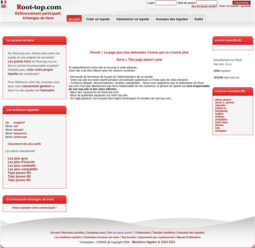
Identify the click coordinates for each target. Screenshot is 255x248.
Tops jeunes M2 (19, 176)
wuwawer (221, 130)
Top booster (128, 237)
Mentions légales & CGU (150, 242)
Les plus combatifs (22, 165)
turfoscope (20, 137)
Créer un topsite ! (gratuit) (235, 6)
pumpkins (221, 119)
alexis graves (223, 99)
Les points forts (19, 61)
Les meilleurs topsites (67, 237)
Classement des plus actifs (24, 144)
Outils (198, 19)
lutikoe (219, 113)
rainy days (221, 122)
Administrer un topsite (132, 19)
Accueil (74, 19)
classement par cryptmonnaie (156, 237)
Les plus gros (18, 158)
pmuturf (18, 129)
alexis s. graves (224, 102)
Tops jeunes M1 (19, 180)
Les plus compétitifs (23, 169)
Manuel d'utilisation (189, 237)
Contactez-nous (96, 232)
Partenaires (143, 232)
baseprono (20, 133)
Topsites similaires (163, 232)
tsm (217, 128)
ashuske (220, 105)
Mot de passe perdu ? (121, 232)
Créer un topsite (98, 19)
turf (16, 126)
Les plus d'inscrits (21, 162)
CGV (171, 242)
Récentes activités (73, 232)
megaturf (19, 122)
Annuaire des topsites (172, 19)
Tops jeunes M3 (19, 173)
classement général (36, 86)
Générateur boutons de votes (101, 237)
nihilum (220, 116)
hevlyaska (221, 111)
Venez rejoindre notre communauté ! (34, 207)
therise (219, 125)
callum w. (221, 108)
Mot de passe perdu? (204, 6)
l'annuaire (47, 90)
